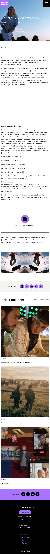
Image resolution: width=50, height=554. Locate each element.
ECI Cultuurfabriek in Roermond (13, 164)
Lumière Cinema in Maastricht (12, 172)
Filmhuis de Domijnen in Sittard (13, 168)
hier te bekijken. (7, 191)
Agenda (25, 540)
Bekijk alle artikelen (41, 300)
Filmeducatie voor (25, 535)
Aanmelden (25, 512)
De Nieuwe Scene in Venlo (11, 160)
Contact (25, 543)
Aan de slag (25, 537)
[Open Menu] (46, 3)
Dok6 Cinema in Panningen (11, 157)
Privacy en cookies (25, 551)
